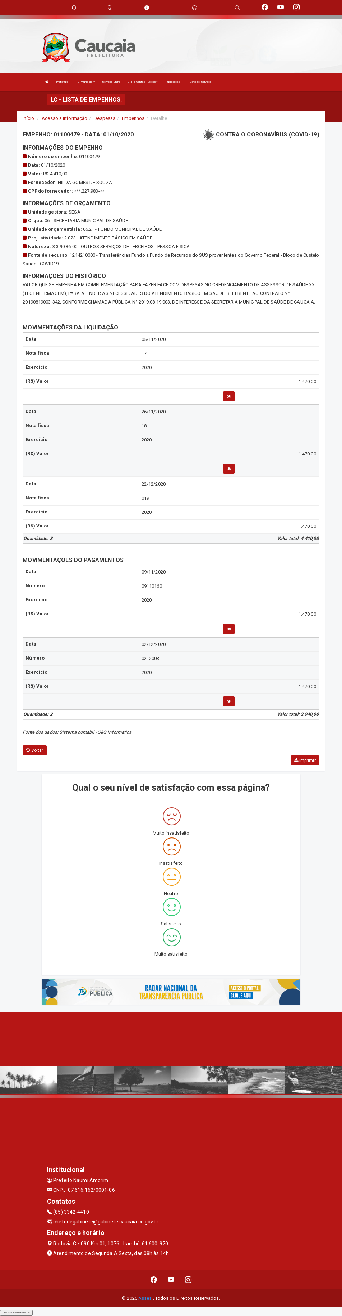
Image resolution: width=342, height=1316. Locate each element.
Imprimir (305, 760)
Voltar (34, 750)
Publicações (173, 82)
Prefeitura (63, 82)
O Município (86, 82)
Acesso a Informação (64, 118)
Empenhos (133, 118)
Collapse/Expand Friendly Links (16, 1312)
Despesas (104, 118)
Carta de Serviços (201, 82)
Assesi (145, 1298)
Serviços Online (111, 82)
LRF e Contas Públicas (143, 82)
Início (28, 118)
